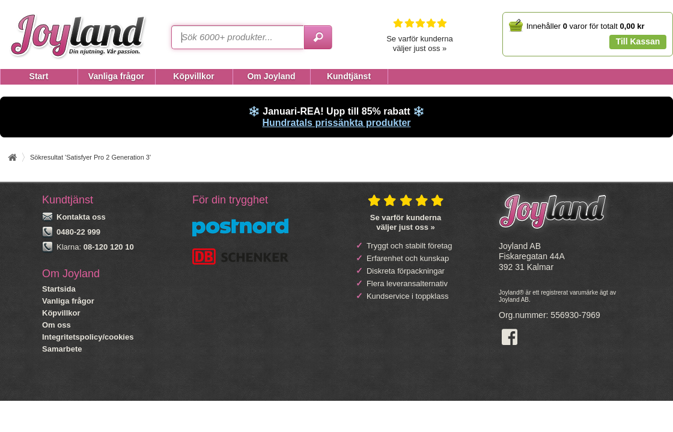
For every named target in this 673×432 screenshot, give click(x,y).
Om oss (56, 324)
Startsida (59, 288)
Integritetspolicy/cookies (87, 336)
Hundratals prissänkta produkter (336, 123)
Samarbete (62, 348)
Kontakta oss (81, 216)
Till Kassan (638, 41)
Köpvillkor (61, 312)
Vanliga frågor (68, 300)
